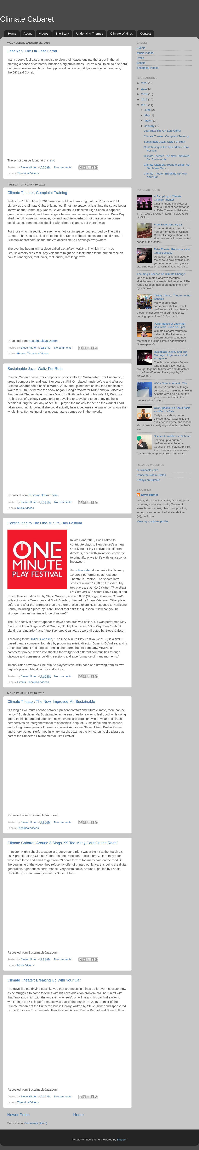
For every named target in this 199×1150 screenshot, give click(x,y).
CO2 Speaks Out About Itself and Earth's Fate (172, 409)
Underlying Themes (89, 33)
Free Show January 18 (168, 224)
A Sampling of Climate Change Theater (167, 198)
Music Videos (25, 507)
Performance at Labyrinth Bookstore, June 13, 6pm (169, 325)
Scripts (141, 62)
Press (140, 57)
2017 (144, 99)
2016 (144, 105)
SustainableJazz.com (42, 340)
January (149, 126)
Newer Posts (18, 1115)
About (28, 33)
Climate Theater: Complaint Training (37, 193)
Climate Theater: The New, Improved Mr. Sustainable (51, 702)
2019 (144, 88)
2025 (144, 83)
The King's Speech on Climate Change (161, 274)
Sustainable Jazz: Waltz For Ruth (34, 369)
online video (83, 570)
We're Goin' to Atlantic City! (170, 383)
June (147, 109)
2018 (144, 94)
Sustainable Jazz (147, 470)
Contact (145, 33)
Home (12, 33)
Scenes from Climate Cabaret (172, 436)
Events (21, 353)
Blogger (121, 1139)
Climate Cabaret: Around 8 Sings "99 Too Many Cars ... (166, 166)
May (147, 115)
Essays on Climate (148, 480)
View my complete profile (152, 521)
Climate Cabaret (27, 19)
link (52, 160)
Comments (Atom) (35, 1123)
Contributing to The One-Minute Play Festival (44, 523)
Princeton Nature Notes (151, 475)
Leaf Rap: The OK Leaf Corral (32, 51)
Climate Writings (121, 33)
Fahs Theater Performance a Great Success (171, 251)
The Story (62, 33)
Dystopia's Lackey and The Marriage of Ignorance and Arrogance (170, 355)
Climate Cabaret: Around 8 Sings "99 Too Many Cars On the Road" (62, 843)
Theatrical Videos (28, 173)
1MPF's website (41, 639)
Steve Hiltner (149, 494)
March (148, 120)
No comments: (63, 167)
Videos (43, 33)
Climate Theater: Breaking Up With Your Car (44, 980)
